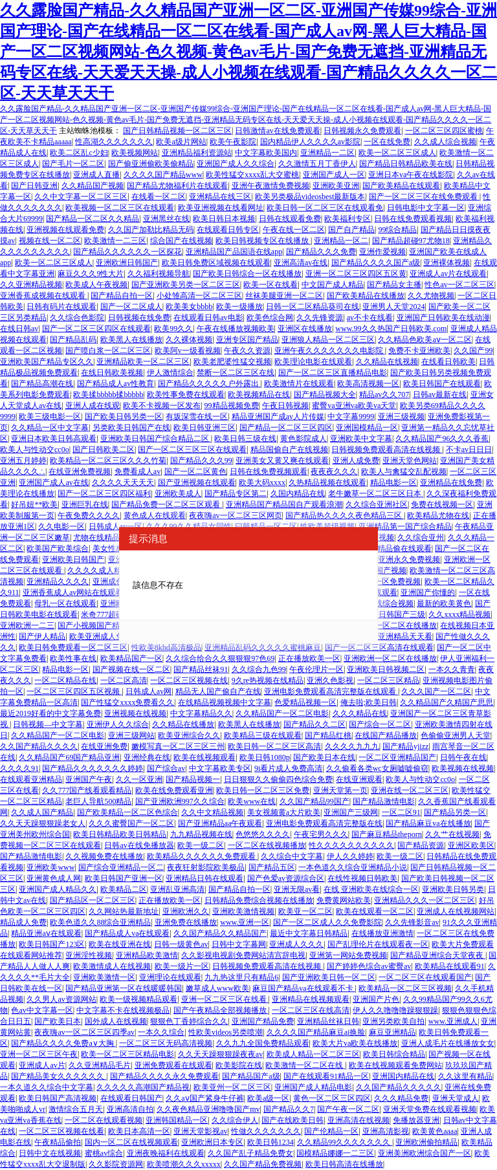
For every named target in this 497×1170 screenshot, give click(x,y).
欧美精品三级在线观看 (263, 735)
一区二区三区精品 (388, 680)
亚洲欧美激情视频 (243, 911)
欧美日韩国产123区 (52, 944)
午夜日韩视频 (285, 405)
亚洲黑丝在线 (166, 218)
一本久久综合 (161, 1032)
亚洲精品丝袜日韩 (328, 1021)
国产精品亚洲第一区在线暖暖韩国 (123, 988)
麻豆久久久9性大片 (91, 273)
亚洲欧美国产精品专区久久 (46, 361)
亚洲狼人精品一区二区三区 (328, 339)
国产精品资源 (420, 845)
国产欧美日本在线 (324, 757)
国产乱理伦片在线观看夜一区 (377, 944)
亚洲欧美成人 (178, 493)
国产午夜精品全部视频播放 (221, 1010)
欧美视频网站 (134, 152)
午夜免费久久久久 (89, 515)
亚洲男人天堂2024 (393, 306)
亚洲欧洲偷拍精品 (426, 1142)
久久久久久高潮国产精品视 (143, 1087)
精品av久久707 (384, 394)
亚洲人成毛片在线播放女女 (447, 1043)
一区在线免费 (387, 141)
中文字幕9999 (350, 416)
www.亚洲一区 (244, 922)
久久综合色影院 (77, 317)
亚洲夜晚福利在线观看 (165, 1153)
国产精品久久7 (288, 1109)
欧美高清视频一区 (368, 383)
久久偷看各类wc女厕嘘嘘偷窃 (377, 768)
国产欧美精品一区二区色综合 (127, 812)
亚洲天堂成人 (455, 1098)
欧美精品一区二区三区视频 (405, 988)
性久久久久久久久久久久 (351, 845)
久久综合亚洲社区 (377, 504)
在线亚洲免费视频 (80, 471)
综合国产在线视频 (181, 240)
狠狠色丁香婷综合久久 (189, 1021)
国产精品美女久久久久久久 (58, 1076)
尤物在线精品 (96, 537)
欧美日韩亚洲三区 (204, 427)
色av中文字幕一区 (41, 1010)
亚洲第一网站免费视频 (348, 955)
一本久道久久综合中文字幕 (46, 1087)
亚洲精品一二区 (327, 152)
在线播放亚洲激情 (382, 933)
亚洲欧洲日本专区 (212, 1142)
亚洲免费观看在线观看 (173, 1065)
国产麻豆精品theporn (386, 834)
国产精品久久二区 (314, 724)
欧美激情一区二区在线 (305, 1065)
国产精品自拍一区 (122, 295)
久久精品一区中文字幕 (50, 427)
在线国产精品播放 (386, 735)
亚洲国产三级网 (351, 812)
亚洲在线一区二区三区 (409, 790)
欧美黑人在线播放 (131, 339)
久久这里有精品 (465, 1076)
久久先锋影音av (412, 922)
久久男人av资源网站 (61, 999)
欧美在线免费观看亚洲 (174, 790)
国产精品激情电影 (384, 801)
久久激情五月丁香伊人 (317, 163)
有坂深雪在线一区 (197, 416)
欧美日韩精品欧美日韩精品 (119, 834)
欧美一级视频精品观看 (138, 999)
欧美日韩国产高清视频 (57, 1098)
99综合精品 (397, 229)
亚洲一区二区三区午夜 (39, 1054)
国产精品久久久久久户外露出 (209, 383)
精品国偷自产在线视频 (289, 449)
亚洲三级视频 (401, 416)
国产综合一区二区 (380, 724)
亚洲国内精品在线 (403, 1076)
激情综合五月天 (76, 1109)
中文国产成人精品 (333, 284)
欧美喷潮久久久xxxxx (184, 1164)
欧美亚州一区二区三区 (232, 1087)
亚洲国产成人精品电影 (313, 1087)
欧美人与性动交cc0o (34, 449)
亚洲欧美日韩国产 (73, 559)
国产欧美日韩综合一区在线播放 (247, 273)
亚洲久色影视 (330, 680)
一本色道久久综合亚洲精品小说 (352, 867)
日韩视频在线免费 (139, 317)
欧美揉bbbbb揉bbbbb (108, 394)
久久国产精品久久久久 (39, 746)
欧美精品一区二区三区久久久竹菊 (108, 460)
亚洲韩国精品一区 (177, 1120)
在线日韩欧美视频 (112, 372)
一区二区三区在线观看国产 (425, 977)
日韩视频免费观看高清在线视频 (386, 449)
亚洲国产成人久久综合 (235, 163)
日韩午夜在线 (463, 757)
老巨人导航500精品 (98, 801)
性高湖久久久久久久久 (114, 141)
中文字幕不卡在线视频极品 (123, 1010)
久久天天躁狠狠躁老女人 (42, 823)
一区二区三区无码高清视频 (165, 1043)
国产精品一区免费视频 (382, 581)
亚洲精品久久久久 (58, 581)
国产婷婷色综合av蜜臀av (369, 966)
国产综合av (166, 768)
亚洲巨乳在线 (84, 504)
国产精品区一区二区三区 (92, 900)
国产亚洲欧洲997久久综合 (180, 801)
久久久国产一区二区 (436, 691)
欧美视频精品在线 (259, 394)
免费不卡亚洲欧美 (419, 350)
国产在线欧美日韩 (292, 1120)
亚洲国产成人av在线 (53, 482)
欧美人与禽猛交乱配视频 (404, 471)
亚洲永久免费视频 (409, 559)
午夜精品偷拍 (57, 1142)
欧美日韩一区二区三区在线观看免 (325, 207)
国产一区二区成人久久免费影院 (327, 922)
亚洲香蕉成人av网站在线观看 (74, 592)
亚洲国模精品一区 (367, 427)
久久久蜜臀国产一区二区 (131, 823)
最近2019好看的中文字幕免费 (50, 713)
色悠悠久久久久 (263, 834)
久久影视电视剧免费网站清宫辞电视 (243, 955)
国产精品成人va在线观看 (127, 933)
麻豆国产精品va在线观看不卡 (303, 988)
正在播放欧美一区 (309, 658)
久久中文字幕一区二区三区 (80, 196)
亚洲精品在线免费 (451, 482)
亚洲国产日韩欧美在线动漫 (443, 317)
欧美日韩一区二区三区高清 (274, 746)
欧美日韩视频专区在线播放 (263, 240)
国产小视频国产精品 (92, 625)
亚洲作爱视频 (382, 251)
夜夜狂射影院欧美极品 (206, 867)
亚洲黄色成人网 (54, 878)
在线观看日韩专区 (228, 229)
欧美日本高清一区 (139, 1131)
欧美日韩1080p (264, 757)
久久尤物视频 (431, 295)
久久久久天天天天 (123, 482)
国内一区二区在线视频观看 (131, 1142)
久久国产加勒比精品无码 (150, 229)
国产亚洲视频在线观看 (197, 482)
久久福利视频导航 (158, 273)
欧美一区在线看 (270, 284)
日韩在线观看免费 (290, 218)
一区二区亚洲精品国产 (397, 757)
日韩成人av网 (148, 691)
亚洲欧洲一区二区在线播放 (390, 625)
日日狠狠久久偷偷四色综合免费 (278, 779)
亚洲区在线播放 (305, 328)
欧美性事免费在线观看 (186, 394)
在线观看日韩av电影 (208, 317)
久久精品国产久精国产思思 (446, 702)
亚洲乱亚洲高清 (177, 889)
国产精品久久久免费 (321, 251)
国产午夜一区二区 (348, 1109)
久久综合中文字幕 (292, 856)
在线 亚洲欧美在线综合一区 (371, 889)
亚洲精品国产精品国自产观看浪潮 (284, 504)
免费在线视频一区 (442, 504)
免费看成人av (137, 471)
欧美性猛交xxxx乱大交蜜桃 (252, 174)
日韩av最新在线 (440, 394)
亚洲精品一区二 (341, 240)
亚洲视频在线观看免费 (65, 229)
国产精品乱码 (73, 339)
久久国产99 (473, 350)
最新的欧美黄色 (444, 603)
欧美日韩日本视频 (224, 218)
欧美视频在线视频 (463, 768)
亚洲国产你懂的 (428, 592)
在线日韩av (19, 328)
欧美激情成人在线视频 (112, 966)
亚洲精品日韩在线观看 (204, 878)
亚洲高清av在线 (300, 262)
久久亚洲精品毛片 (100, 1065)
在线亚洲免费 (104, 746)
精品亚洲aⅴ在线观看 (46, 933)
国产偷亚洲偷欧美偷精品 (150, 163)
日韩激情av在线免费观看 (277, 130)
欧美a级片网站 (181, 141)
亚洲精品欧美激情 (147, 955)
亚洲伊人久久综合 (118, 724)
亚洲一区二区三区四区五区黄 (355, 273)
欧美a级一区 (268, 1098)
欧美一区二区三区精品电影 (127, 1054)
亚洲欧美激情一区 (104, 977)
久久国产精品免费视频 (263, 1164)
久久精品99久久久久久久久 (344, 1142)
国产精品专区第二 (235, 493)
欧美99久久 (173, 328)
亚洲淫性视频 (88, 955)
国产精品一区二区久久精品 (92, 218)
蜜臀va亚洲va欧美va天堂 (354, 405)
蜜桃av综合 (104, 1153)
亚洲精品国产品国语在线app (234, 251)
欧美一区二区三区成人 (397, 152)
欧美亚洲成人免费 (100, 636)
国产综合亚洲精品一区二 (121, 867)
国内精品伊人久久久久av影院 (310, 141)
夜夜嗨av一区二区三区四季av (84, 1032)
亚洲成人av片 (42, 1065)
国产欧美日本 (57, 1021)
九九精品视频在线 (201, 834)
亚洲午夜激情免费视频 (270, 185)
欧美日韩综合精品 (394, 1054)
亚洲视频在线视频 (135, 713)
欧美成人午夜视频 (96, 284)
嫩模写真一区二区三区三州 (178, 746)
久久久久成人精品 (98, 570)
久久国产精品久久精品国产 (220, 933)
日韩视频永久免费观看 (362, 130)
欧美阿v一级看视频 (188, 350)
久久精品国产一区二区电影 (282, 713)
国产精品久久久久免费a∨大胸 (63, 1043)
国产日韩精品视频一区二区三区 (177, 130)
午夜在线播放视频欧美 (235, 328)
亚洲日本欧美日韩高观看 (53, 438)
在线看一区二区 (158, 196)
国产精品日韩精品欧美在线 (405, 163)
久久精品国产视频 (92, 185)
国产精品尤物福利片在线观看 (177, 185)
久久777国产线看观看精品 (86, 790)
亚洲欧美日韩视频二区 (386, 669)
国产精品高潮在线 (42, 383)
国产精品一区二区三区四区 (286, 427)
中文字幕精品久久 (201, 713)
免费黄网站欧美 (343, 900)
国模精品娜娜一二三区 (335, 1153)
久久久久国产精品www (163, 174)
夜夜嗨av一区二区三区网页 (235, 515)
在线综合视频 (390, 603)
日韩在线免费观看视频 (413, 218)
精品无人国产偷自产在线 (218, 691)
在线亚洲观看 (359, 779)
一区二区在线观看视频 (103, 1120)
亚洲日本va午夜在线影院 (410, 174)
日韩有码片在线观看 (61, 306)
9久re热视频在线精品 (268, 680)
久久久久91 (19, 768)
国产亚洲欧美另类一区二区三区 (185, 284)
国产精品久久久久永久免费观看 (164, 1076)
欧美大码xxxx (262, 482)
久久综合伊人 (235, 1120)
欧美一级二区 (200, 845)
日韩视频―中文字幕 (48, 724)
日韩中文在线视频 (50, 1153)
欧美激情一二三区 (115, 240)
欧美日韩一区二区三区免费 (262, 790)
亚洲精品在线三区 (220, 196)
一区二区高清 (123, 680)
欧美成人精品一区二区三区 (313, 1054)
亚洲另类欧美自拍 (393, 1021)
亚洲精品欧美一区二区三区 (143, 361)
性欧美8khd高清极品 (166, 647)
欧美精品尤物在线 (438, 515)
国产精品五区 (271, 867)
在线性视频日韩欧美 (362, 878)
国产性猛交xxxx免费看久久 (127, 702)
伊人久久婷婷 (350, 856)
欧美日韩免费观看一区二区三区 (73, 647)
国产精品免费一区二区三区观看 (166, 504)
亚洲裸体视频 (446, 262)
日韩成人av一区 (115, 526)
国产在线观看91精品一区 (326, 1076)
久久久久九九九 (352, 746)
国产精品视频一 (193, 779)
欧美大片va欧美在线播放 (355, 1043)
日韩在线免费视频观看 (268, 471)
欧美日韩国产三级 (394, 614)
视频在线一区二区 (50, 240)
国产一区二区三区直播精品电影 (332, 372)
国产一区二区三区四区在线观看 (96, 328)
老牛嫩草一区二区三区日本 (375, 493)
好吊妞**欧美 (34, 504)
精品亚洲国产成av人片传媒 (278, 416)
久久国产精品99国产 (314, 801)
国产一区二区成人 (131, 306)
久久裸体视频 (189, 339)
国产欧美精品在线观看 (401, 185)
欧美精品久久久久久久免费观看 (202, 856)
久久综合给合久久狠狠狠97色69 (220, 658)
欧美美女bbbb (189, 306)
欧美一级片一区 (182, 966)
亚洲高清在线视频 (358, 1120)
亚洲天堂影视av (200, 1131)
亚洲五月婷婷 (23, 460)
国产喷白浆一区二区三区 (108, 350)
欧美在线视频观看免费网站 (395, 1065)
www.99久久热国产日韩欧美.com (391, 328)
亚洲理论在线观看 (170, 977)
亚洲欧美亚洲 (336, 185)
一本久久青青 (451, 669)
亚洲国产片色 (376, 999)
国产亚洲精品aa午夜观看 (220, 823)
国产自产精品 (351, 229)
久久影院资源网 (116, 1164)
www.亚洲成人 (453, 1021)
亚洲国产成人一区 (334, 174)
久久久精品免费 (401, 1098)
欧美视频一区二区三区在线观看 (119, 207)
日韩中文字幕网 (239, 944)
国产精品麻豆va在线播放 (428, 823)
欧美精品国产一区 (131, 658)
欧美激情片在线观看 (299, 383)
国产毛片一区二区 (73, 163)
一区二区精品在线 (65, 680)
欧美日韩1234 (270, 1142)
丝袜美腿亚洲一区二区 (284, 295)
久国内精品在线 (298, 493)
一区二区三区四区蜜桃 (444, 130)
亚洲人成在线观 (92, 405)
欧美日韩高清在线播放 (344, 1164)
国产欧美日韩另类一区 (123, 416)
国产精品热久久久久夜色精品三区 (344, 515)
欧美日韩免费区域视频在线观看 (216, 262)
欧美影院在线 (238, 1065)
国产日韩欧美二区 (103, 449)
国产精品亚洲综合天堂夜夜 (437, 955)
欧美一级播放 (239, 306)
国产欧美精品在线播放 (365, 295)
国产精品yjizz (405, 746)
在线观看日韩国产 (131, 1098)
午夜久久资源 (247, 350)
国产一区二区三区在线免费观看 (424, 196)
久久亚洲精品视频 (31, 284)
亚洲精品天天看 (405, 636)
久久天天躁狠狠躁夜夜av (220, 1054)
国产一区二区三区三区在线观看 (192, 449)
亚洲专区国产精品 (247, 339)
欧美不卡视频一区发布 (162, 405)
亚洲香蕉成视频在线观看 (43, 295)
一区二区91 (401, 812)
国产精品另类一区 (455, 812)
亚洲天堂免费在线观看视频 (429, 1109)
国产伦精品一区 (331, 1131)
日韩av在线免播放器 (138, 845)
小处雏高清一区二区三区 (199, 295)
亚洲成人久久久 (296, 944)
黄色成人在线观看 (155, 515)
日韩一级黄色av (181, 944)
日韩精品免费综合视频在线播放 (258, 900)
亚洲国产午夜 (88, 779)
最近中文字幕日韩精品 (309, 933)
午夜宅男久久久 (321, 834)
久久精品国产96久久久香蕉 (442, 438)
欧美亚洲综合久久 (189, 735)
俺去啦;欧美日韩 (368, 702)
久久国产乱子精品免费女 (250, 1153)
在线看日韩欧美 (448, 361)
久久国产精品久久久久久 (398, 1087)
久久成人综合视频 (445, 141)
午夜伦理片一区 (316, 669)
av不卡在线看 (370, 317)
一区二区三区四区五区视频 (74, 691)
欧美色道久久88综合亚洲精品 (100, 922)
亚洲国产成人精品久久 (57, 889)
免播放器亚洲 (416, 1120)
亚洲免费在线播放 (186, 922)
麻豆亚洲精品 (392, 1032)
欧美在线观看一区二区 (375, 911)
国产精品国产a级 (251, 1076)
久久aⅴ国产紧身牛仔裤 (204, 1098)
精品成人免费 (23, 922)
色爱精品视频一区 (305, 702)
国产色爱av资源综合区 (285, 878)
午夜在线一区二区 (294, 229)
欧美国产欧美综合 (58, 548)
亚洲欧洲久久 (185, 911)
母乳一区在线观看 (65, 603)
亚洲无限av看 (297, 889)
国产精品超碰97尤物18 (411, 240)
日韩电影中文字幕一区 (426, 207)
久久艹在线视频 (452, 834)
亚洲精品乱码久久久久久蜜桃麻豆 (262, 647)
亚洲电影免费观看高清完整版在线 (324, 823)
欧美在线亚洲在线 (120, 944)
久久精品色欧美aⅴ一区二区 (424, 339)
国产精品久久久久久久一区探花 (127, 251)
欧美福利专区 (347, 218)
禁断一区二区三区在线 (235, 372)
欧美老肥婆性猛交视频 (232, 361)
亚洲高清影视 (385, 1131)
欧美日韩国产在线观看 (442, 383)
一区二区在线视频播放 (266, 845)
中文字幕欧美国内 (266, 152)
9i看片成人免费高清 (288, 768)
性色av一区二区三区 (459, 284)
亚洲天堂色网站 (409, 460)
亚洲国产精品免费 (263, 1021)
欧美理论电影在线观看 (313, 361)
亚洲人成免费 (356, 460)
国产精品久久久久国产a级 (375, 262)
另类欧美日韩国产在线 (131, 427)
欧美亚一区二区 (305, 911)
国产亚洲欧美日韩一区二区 (328, 977)
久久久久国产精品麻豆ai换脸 (316, 1032)
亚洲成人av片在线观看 (448, 273)
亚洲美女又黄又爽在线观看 (282, 460)
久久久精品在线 (360, 713)
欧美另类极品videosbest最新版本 (310, 196)
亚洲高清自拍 (130, 1109)
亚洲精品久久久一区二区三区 (424, 900)
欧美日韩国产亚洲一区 (123, 878)
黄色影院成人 (303, 438)
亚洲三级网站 (131, 735)
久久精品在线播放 (183, 724)
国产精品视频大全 (325, 394)
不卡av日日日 (469, 449)
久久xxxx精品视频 (459, 614)
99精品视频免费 (231, 405)
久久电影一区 (61, 526)
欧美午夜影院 (233, 141)
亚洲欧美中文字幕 (361, 438)
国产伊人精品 (42, 636)
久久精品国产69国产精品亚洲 (69, 757)
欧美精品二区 (123, 889)
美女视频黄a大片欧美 (283, 812)
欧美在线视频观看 (204, 757)
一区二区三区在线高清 (310, 1010)
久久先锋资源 (319, 317)
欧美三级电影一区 (50, 416)
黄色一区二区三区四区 (332, 1098)
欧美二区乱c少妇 (78, 152)
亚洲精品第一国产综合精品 (405, 526)
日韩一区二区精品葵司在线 (312, 306)
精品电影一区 (393, 482)
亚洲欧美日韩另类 (453, 889)
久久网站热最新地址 (124, 911)
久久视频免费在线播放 (104, 856)
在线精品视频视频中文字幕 (224, 702)
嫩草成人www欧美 (217, 988)
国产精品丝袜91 (200, 669)
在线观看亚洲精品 (31, 779)
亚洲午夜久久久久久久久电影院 (329, 350)
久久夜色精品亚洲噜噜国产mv (208, 1109)
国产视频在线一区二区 (131, 669)
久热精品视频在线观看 (327, 482)
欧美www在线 (252, 801)
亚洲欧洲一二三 (27, 625)
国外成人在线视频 (116, 1021)
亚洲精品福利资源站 (197, 152)
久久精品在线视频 (387, 361)
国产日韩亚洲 (34, 185)
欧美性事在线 (73, 658)
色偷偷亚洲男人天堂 (456, 735)
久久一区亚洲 (139, 779)
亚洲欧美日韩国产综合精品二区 (155, 438)
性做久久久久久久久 (266, 1131)
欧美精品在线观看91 (450, 966)
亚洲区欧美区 (471, 845)
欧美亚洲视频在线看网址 (220, 207)
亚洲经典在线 (147, 757)
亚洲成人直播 (96, 174)
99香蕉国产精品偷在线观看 (385, 548)
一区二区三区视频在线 (189, 680)
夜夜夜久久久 (334, 471)
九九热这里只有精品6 (241, 977)
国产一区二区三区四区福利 (104, 493)
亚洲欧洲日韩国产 (127, 262)
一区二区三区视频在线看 (61, 1131)
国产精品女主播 (394, 284)
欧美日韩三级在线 (245, 438)
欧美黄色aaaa (434, 1131)
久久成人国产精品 (42, 812)
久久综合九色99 (259, 669)
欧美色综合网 (270, 317)
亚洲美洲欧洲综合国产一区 (424, 1153)
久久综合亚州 (420, 537)
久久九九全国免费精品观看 (262, 1043)
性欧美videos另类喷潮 (225, 1032)
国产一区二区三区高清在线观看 (379, 647)
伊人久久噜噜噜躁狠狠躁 (395, 1010)
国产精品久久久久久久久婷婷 (92, 768)
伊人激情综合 (170, 372)
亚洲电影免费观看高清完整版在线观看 (331, 691)
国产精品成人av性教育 (115, 383)
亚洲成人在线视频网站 (455, 911)
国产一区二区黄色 (195, 471)
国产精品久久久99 (201, 460)
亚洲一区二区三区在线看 (225, 999)
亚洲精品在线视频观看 (310, 999)
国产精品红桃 (328, 735)
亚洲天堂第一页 (340, 790)
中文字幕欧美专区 (220, 768)
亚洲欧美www (50, 867)
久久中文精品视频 (212, 812)
